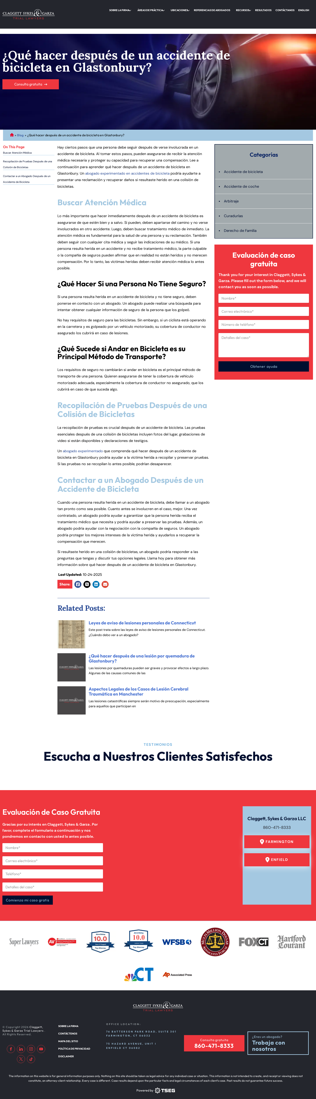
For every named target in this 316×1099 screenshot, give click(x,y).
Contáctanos (288, 8)
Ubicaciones (194, 8)
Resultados (269, 8)
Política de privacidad (73, 1042)
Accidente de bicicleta (244, 156)
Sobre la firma (140, 8)
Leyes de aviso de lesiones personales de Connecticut (142, 607)
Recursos (251, 8)
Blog (20, 119)
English (305, 8)
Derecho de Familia (241, 215)
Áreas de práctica (168, 8)
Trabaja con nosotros (268, 1041)
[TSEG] (155, 1086)
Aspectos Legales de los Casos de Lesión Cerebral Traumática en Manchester (138, 676)
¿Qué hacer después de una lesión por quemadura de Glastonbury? (142, 643)
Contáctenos (67, 1028)
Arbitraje (232, 185)
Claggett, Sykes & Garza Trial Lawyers (23, 1024)
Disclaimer (65, 1049)
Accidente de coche (242, 170)
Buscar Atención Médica (17, 137)
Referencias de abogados (223, 8)
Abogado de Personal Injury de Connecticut (12, 119)
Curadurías (234, 200)
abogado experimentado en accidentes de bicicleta (128, 157)
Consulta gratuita (28, 68)
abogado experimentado (83, 435)
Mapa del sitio (67, 1035)
